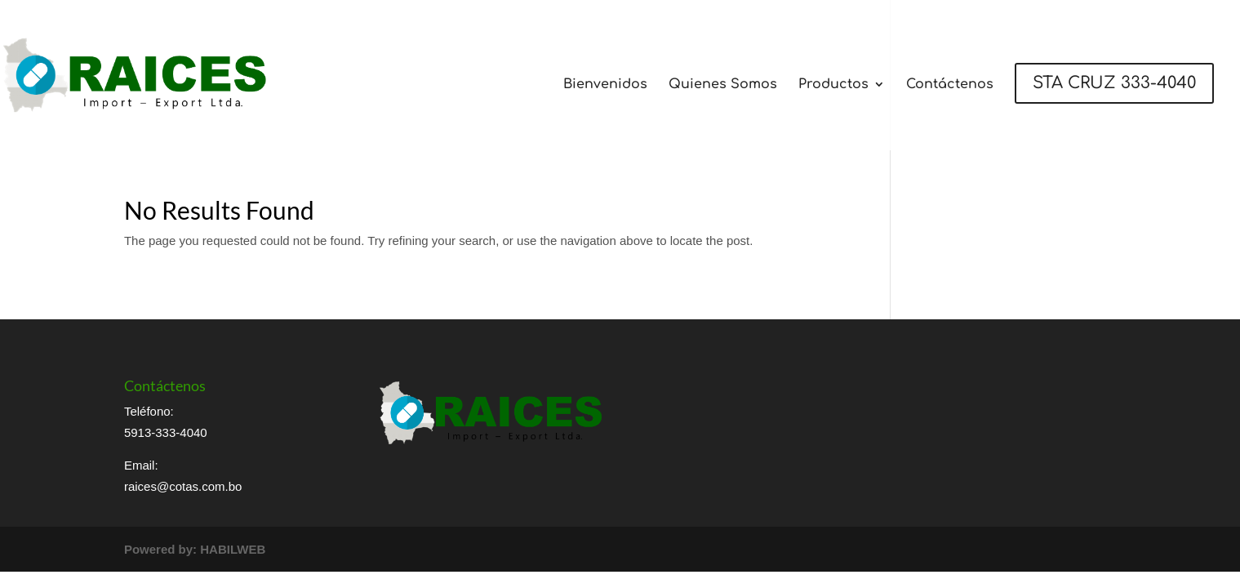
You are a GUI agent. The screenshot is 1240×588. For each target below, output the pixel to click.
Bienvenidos (605, 84)
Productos (833, 84)
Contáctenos (949, 84)
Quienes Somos (723, 84)
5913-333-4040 (165, 432)
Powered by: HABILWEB (194, 549)
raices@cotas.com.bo (183, 486)
